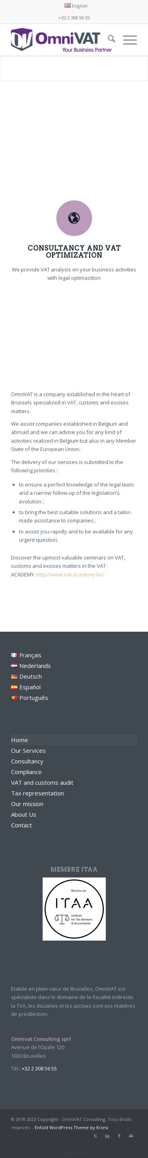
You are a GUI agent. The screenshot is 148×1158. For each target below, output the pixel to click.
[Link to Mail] (131, 1136)
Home (19, 740)
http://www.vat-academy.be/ (70, 574)
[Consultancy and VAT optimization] (74, 218)
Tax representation (37, 793)
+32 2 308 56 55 (74, 18)
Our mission (27, 804)
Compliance (26, 772)
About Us (23, 814)
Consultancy (27, 761)
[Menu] (126, 40)
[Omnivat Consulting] (61, 40)
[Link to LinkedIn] (107, 1136)
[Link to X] (95, 1136)
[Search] (107, 40)
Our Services (28, 750)
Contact (21, 825)
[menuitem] (76, 5)
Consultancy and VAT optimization (74, 251)
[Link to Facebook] (119, 1136)
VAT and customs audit (42, 782)
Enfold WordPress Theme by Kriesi (71, 1127)
